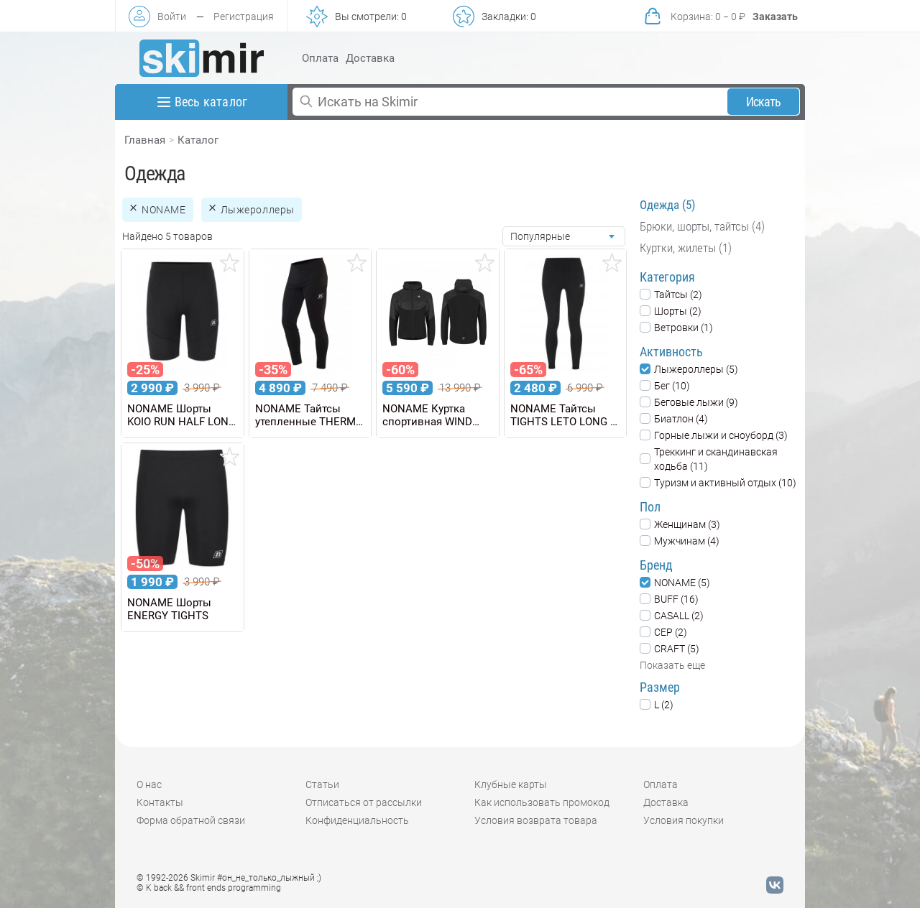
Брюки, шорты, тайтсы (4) (702, 226)
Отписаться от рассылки (363, 802)
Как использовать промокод (542, 802)
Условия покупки (683, 820)
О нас (149, 784)
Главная (144, 140)
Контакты (160, 802)
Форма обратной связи (191, 820)
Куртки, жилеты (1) (686, 248)
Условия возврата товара (535, 820)
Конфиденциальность (357, 820)
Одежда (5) (667, 205)
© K (209, 888)
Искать (763, 101)
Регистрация (243, 16)
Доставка (370, 58)
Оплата (320, 58)
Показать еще (672, 665)
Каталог (198, 140)
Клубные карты (510, 784)
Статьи (322, 784)
